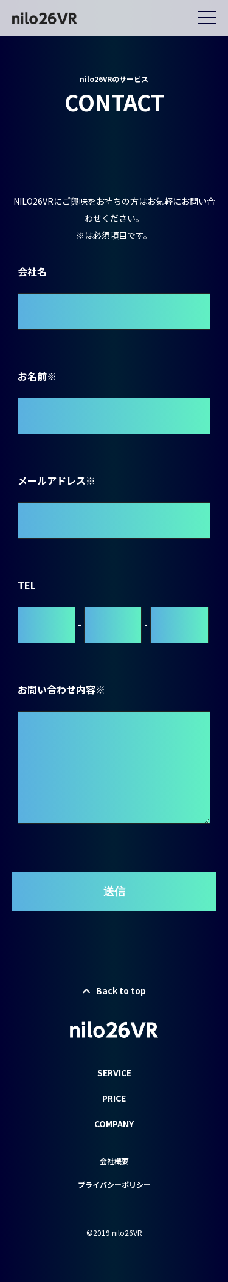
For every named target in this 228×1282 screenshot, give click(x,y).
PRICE (114, 1117)
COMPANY (114, 1143)
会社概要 (114, 1180)
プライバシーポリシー (114, 1204)
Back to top (114, 1010)
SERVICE (114, 1092)
